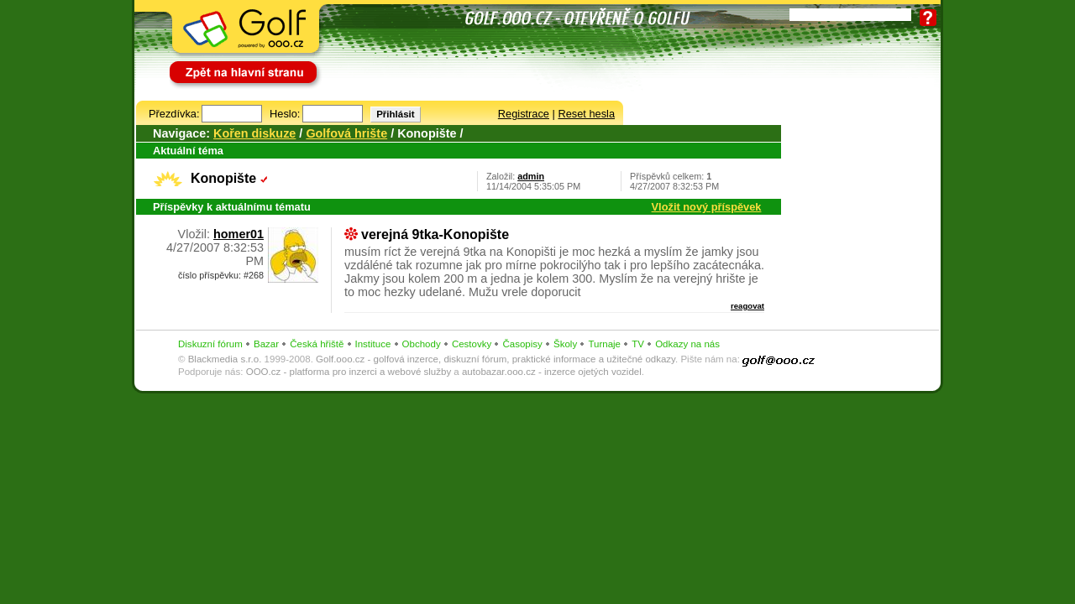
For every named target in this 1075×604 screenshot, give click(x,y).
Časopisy (522, 344)
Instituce (373, 344)
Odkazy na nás (687, 344)
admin (530, 176)
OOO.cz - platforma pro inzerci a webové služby (348, 372)
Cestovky (471, 344)
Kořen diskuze (254, 133)
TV (638, 344)
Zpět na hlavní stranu (220, 65)
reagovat (747, 305)
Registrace (523, 113)
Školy (565, 344)
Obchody (421, 344)
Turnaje (604, 344)
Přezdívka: (174, 113)
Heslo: (285, 113)
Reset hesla (586, 113)
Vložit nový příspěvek (707, 206)
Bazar (266, 344)
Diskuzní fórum (210, 344)
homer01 (238, 234)
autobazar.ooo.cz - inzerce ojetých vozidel (552, 372)
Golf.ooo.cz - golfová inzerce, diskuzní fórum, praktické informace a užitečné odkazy (495, 359)
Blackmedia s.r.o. (225, 359)
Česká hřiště (316, 344)
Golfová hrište (346, 133)
